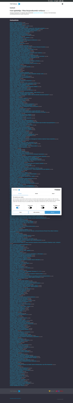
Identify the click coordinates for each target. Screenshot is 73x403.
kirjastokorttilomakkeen (38, 12)
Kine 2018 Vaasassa (14, 228)
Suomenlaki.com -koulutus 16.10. (17, 345)
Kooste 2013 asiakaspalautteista (17, 375)
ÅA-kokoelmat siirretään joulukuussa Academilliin (21, 165)
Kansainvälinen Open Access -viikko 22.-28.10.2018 (21, 222)
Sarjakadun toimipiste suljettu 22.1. (17, 307)
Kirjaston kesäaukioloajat (15, 70)
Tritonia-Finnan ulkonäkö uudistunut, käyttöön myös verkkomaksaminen (26, 240)
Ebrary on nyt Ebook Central (16, 264)
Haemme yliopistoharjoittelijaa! (16, 41)
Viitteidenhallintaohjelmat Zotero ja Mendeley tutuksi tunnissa (23, 30)
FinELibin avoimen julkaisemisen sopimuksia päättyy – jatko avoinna (25, 92)
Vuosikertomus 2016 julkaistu (16, 252)
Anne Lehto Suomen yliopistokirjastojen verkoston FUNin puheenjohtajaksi (26, 217)
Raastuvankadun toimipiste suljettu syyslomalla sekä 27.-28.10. (24, 285)
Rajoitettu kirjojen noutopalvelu (16, 170)
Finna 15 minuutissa (14, 97)
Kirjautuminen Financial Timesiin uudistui (19, 48)
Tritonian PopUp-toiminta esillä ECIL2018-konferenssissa (22, 226)
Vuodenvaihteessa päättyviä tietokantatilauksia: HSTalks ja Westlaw (25, 60)
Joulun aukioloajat (14, 279)
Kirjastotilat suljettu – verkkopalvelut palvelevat (20, 182)
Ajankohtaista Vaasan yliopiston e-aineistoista (20, 331)
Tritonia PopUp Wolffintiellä (16, 241)
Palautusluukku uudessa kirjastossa (18, 130)
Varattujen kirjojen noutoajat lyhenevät (18, 317)
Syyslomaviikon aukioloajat (16, 319)
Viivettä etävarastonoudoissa (16, 116)
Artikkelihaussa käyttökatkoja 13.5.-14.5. (19, 236)
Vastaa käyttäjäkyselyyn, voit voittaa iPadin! (19, 263)
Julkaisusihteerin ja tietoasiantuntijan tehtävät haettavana (22, 297)
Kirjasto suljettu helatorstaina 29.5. (17, 43)
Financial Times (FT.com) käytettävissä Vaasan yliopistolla (23, 57)
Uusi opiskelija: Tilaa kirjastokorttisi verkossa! (20, 322)
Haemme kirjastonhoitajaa (15, 36)
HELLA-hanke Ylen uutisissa (16, 224)
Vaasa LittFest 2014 (14, 343)
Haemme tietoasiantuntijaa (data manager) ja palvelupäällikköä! (24, 158)
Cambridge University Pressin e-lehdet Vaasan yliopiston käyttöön (24, 29)
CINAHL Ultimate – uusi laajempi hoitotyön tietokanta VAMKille (24, 86)
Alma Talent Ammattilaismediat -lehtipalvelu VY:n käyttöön (23, 157)
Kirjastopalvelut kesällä (15, 42)
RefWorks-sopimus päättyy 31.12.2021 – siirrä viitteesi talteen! (24, 145)
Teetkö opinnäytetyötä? (15, 81)
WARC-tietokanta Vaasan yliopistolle (18, 175)
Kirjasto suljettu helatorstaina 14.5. (17, 23)
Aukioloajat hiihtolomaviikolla (16, 371)
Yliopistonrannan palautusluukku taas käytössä (20, 288)
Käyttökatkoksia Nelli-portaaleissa (17, 308)
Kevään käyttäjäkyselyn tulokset (17, 385)
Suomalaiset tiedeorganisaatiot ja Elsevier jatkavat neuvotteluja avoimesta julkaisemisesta (30, 276)
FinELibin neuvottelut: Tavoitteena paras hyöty (20, 93)
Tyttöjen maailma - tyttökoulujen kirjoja (18, 326)
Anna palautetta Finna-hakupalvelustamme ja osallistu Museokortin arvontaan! (27, 56)
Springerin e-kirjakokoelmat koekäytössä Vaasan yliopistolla (23, 361)
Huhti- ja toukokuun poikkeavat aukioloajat (19, 45)
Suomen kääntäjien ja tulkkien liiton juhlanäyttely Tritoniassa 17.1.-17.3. (25, 271)
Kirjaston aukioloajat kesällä (16, 101)
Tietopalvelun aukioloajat (15, 378)
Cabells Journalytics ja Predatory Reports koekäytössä (22, 104)
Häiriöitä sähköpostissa (15, 64)
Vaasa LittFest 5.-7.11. (15, 316)
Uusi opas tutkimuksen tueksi (16, 65)
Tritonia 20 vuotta (14, 148)
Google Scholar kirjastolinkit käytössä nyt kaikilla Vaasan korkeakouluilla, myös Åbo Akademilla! (31, 364)
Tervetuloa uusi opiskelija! (15, 171)
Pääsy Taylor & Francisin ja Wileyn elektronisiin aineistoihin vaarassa (25, 215)
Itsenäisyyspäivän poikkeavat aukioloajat (19, 382)
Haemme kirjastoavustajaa (16, 227)
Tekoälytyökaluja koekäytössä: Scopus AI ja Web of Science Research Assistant (27, 47)
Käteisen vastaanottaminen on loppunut (18, 258)
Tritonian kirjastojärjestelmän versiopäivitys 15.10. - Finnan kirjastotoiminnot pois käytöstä (29, 169)
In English (56, 0)
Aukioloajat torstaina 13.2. (15, 373)
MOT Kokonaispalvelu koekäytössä (17, 248)
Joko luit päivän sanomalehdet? (17, 246)
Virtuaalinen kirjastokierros (16, 113)
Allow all (52, 212)
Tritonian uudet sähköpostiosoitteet (17, 109)
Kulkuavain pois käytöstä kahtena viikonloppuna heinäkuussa (23, 40)
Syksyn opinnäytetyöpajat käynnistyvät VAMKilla (20, 128)
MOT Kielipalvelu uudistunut (16, 184)
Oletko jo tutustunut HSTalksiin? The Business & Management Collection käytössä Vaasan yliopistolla (32, 139)
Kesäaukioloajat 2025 (14, 44)
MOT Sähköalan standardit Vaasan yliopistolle (20, 359)
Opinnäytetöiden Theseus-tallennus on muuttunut (21, 129)
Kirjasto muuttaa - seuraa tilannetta (17, 137)
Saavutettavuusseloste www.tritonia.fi (15, 398)
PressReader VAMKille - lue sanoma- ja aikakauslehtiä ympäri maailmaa (26, 52)
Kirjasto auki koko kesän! (15, 260)
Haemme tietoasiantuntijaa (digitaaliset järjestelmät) (21, 84)
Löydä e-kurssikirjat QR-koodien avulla (18, 350)
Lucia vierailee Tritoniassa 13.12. (17, 278)
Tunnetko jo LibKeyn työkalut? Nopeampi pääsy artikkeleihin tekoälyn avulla (26, 73)
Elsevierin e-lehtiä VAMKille (16, 24)
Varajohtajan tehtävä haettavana (17, 219)
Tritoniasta (28, 0)
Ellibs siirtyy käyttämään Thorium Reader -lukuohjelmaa (22, 55)
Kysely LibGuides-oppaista (16, 265)
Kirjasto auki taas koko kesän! (16, 234)
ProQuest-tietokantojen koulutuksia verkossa (20, 180)
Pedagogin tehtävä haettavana (16, 270)
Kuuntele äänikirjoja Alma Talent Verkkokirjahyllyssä (21, 120)
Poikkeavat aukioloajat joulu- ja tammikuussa (20, 62)
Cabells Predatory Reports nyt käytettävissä (19, 59)
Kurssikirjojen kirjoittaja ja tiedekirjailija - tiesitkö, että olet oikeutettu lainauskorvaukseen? (29, 94)
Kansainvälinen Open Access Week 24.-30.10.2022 (21, 125)
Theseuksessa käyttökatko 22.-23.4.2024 (19, 76)
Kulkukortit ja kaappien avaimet (17, 380)
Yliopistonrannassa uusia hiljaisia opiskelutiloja (20, 304)
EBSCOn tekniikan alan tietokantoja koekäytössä (21, 80)
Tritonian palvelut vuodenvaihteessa (18, 274)
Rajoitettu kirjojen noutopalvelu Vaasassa (19, 179)
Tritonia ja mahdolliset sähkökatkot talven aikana (20, 115)
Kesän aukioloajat (14, 330)
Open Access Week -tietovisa (16, 249)
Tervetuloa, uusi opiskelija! (16, 149)
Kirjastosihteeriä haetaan (15, 305)
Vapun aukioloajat (14, 365)
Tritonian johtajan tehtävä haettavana (18, 321)
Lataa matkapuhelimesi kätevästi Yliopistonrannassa (21, 281)
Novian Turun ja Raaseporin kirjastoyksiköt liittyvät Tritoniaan (23, 357)
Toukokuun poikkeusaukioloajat (17, 102)
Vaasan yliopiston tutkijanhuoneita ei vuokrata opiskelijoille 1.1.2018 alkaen (26, 253)
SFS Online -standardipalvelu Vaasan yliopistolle (20, 118)
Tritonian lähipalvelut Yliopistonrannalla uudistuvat (21, 335)
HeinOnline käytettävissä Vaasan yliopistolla (20, 54)
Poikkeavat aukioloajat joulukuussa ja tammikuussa (21, 90)
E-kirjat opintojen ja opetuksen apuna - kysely (20, 306)
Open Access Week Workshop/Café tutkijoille (20, 284)
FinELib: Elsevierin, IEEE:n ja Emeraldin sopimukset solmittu (23, 83)
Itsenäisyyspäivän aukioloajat (16, 338)
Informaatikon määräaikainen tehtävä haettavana (21, 256)
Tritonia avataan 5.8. (14, 69)
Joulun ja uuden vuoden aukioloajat (18, 379)
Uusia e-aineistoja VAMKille (16, 141)
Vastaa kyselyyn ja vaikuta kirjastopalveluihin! (20, 50)
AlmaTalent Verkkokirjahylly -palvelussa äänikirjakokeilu (22, 134)
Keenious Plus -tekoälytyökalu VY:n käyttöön (20, 37)
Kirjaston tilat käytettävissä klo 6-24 (17, 99)
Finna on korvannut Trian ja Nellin (17, 272)
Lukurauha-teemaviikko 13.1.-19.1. (17, 376)
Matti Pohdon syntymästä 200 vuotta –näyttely (20, 250)
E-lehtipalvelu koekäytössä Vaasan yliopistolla (20, 383)
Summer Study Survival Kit (16, 22)
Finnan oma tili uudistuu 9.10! (16, 225)
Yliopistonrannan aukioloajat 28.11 (17, 384)
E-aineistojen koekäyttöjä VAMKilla (17, 151)
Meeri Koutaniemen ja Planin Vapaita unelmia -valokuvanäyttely (24, 286)
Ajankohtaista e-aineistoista (16, 377)
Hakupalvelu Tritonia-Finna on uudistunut (19, 98)
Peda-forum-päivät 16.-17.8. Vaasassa (18, 257)
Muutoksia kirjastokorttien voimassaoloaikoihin (20, 77)
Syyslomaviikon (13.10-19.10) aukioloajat (19, 344)
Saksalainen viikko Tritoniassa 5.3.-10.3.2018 (20, 267)
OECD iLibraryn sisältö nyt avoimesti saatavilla (20, 66)
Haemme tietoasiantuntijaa (16, 150)
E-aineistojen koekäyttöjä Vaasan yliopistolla (19, 152)
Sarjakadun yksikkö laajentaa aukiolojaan (19, 301)
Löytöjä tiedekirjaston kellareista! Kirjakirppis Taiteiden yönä (23, 356)
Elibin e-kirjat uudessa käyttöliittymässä (18, 334)
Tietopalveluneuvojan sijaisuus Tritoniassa (19, 133)
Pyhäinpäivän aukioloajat (15, 342)
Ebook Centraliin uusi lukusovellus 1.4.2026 (19, 26)
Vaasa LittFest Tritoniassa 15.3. (17, 237)
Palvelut (16, 0)
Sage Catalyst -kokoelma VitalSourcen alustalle (20, 35)
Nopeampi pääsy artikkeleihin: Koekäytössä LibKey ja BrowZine (24, 106)
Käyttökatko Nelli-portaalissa (16, 313)
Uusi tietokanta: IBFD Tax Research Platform (20, 58)
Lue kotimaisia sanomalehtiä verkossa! (18, 369)
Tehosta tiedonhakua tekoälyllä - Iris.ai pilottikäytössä (22, 185)
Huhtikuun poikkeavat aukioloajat (17, 27)
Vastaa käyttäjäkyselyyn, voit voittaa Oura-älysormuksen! (22, 183)
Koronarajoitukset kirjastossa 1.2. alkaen (19, 172)
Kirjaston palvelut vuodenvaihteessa (18, 33)
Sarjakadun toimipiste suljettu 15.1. (17, 309)
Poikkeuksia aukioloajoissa (16, 74)
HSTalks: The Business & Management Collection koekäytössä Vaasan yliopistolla (28, 156)
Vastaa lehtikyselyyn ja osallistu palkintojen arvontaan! (22, 49)
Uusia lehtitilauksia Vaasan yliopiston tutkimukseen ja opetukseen (24, 336)
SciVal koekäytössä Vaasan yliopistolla (18, 147)
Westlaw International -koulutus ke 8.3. (18, 108)
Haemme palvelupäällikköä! (16, 155)
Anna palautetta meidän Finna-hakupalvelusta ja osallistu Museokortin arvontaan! (28, 112)
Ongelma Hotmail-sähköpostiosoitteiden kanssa (20, 235)
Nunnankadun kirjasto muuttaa (16, 262)
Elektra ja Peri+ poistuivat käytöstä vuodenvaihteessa (22, 121)
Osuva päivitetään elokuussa (16, 38)
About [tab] (53, 193)
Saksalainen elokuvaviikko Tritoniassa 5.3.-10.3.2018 (21, 238)
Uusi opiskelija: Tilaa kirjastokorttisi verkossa (20, 355)
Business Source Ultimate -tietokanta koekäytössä (21, 105)
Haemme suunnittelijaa (15, 251)
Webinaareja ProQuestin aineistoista (18, 136)
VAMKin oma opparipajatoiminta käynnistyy (19, 132)
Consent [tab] (20, 193)
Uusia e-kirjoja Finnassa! (15, 67)
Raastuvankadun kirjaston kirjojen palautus (19, 280)
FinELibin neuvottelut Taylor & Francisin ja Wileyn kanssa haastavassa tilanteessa (28, 218)
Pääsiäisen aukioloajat (15, 78)
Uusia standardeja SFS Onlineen (17, 333)
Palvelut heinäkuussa (14, 295)
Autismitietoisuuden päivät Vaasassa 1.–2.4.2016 (21, 300)
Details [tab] (36, 193)
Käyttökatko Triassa (14, 315)
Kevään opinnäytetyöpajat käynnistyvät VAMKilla (21, 114)
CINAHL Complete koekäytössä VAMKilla (19, 229)
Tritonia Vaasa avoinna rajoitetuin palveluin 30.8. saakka (22, 176)
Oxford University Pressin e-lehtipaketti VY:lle (20, 161)
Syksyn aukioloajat (14, 352)
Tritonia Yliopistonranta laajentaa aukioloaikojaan (21, 255)
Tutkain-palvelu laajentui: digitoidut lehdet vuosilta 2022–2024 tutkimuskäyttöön (27, 28)
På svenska (50, 0)
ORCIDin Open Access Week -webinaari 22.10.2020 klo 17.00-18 (24, 168)
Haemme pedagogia (14, 233)
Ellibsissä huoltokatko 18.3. (16, 79)
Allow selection (36, 212)
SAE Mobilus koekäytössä (16, 95)
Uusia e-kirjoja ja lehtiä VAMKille (17, 162)
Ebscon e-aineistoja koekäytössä (17, 372)
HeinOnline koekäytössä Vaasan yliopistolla (19, 72)
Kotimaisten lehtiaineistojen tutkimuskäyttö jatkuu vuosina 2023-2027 (25, 111)
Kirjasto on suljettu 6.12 (15, 91)
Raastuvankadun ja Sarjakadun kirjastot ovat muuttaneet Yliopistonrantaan (26, 273)
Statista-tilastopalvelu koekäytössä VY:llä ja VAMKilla (22, 221)
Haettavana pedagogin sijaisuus (17, 341)
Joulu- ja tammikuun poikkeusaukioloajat (19, 34)
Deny (21, 212)
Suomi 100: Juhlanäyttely (15, 245)
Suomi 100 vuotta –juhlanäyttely (17, 266)
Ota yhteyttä (22, 0)
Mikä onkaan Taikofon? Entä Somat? (18, 126)
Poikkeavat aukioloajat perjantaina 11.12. (19, 314)
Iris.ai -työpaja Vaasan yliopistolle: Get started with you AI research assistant (27, 163)
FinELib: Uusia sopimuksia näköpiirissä (18, 87)
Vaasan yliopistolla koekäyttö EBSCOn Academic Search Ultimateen (25, 259)
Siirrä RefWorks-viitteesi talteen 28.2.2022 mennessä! (22, 142)
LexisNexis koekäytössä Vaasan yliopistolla (19, 340)
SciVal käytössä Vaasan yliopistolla (17, 140)
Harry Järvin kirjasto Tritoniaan (17, 348)
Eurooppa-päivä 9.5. (14, 177)
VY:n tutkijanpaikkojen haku (16, 349)
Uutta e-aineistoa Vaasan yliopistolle (18, 85)
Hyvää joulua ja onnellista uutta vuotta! (18, 88)
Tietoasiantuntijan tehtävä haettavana (18, 290)
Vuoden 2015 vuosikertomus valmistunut (19, 299)
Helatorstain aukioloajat (15, 363)
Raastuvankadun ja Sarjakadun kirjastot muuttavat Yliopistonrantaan (25, 283)
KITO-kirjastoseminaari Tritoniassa (17, 327)
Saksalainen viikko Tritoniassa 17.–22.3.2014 (20, 370)
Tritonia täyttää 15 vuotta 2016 (16, 292)
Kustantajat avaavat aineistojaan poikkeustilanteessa (22, 178)
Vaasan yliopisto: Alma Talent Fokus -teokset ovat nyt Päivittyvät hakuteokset (27, 154)
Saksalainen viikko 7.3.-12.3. (16, 302)
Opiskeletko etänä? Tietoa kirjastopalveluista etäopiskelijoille (23, 173)
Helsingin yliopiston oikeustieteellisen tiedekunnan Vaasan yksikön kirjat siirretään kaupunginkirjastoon (32, 122)
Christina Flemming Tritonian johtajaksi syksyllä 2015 (21, 323)
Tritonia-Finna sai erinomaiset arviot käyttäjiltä (20, 31)
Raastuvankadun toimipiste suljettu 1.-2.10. (19, 320)
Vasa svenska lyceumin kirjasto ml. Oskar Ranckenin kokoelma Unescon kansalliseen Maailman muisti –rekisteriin (35, 242)
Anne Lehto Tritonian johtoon (16, 311)
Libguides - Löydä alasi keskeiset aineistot (19, 329)
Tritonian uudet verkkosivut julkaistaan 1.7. (19, 328)
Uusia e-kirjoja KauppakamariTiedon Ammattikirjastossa (22, 186)
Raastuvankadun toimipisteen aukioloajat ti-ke (20, 347)
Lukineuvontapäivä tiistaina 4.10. (17, 287)
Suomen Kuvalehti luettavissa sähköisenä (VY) (20, 51)
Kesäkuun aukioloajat (14, 71)
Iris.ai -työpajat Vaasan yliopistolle (17, 166)
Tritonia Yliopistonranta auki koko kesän (18, 298)
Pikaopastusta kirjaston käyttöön (17, 293)
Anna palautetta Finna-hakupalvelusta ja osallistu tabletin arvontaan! (25, 277)
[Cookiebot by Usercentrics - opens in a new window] (55, 190)
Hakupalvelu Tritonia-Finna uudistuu (18, 100)
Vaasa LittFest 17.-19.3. (15, 269)
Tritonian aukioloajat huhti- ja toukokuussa (19, 368)
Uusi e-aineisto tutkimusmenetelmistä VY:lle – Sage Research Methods (25, 159)
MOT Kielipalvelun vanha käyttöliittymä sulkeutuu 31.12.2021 (23, 143)
